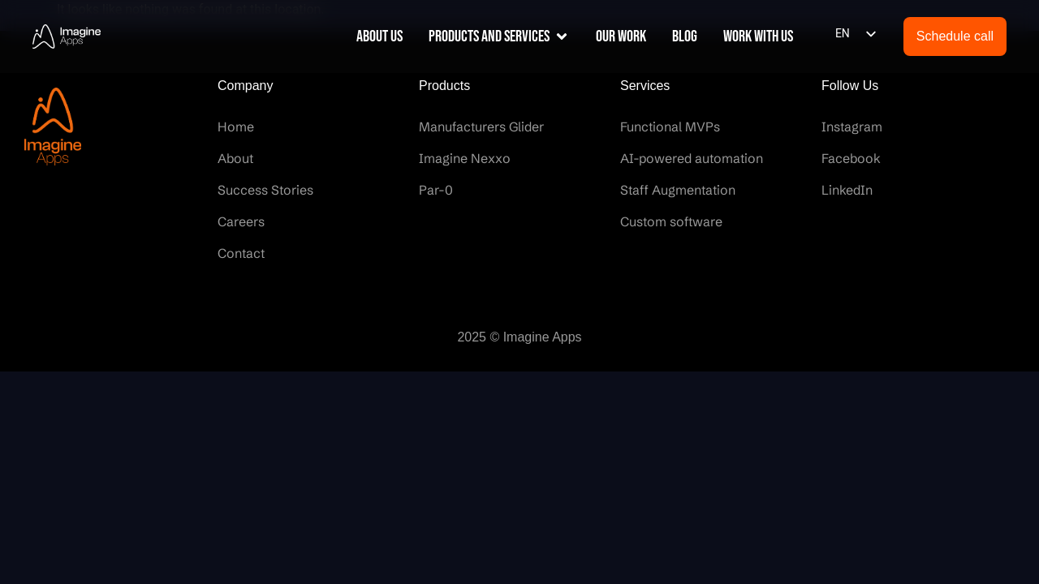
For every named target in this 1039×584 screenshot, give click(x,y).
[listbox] (854, 33)
